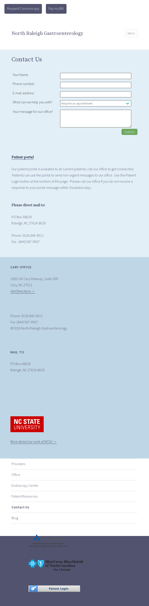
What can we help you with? (32, 102)
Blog (15, 518)
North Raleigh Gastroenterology (47, 33)
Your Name (20, 74)
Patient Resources (25, 496)
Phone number (23, 83)
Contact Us (20, 507)
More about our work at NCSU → (33, 441)
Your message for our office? (33, 111)
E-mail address (23, 93)
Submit (129, 132)
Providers (18, 464)
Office (16, 474)
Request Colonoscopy (23, 8)
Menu (131, 33)
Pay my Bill (56, 8)
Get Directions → (22, 291)
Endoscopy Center (25, 485)
